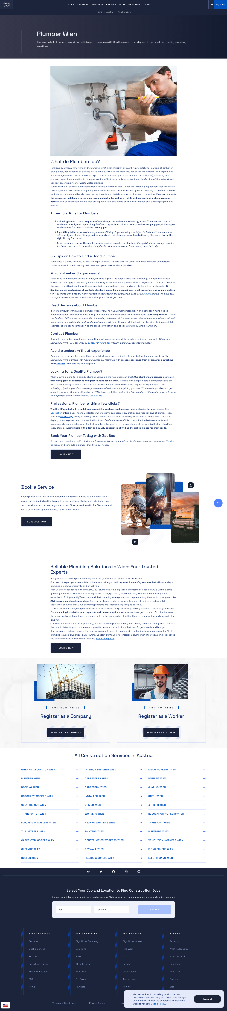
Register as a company (65, 732)
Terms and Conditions (64, 1003)
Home (99, 12)
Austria (109, 12)
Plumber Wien (124, 12)
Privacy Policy (97, 1003)
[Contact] (218, 503)
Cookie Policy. (158, 1003)
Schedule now (36, 521)
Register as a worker (161, 732)
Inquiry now (66, 454)
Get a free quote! (105, 638)
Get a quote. (96, 395)
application (56, 412)
